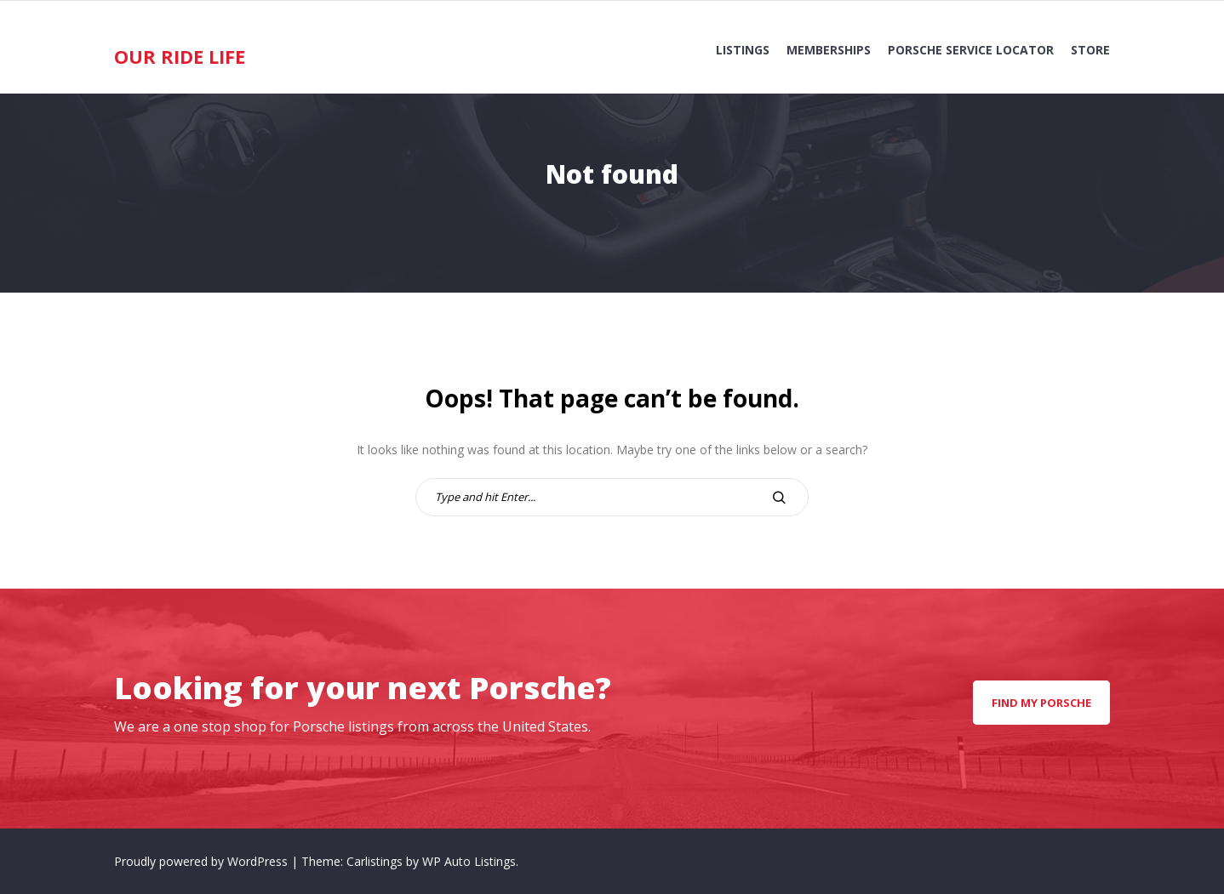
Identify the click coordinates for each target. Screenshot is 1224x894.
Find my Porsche (1041, 702)
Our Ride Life (179, 56)
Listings (742, 50)
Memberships (828, 50)
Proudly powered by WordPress (202, 861)
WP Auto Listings (469, 861)
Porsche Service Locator (971, 50)
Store (1090, 50)
